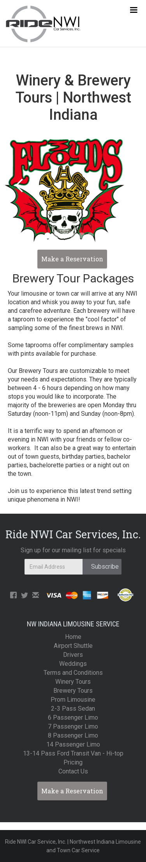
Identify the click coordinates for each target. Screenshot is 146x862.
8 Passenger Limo (73, 735)
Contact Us (73, 771)
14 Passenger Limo (73, 744)
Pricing (73, 762)
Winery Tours (73, 681)
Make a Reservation (72, 791)
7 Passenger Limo (73, 726)
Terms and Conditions (73, 672)
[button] (133, 10)
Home (73, 636)
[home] (41, 23)
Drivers (73, 654)
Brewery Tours (73, 690)
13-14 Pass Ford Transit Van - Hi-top (73, 753)
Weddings (73, 663)
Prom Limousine (73, 699)
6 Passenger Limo (73, 717)
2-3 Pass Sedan (73, 708)
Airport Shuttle (73, 645)
